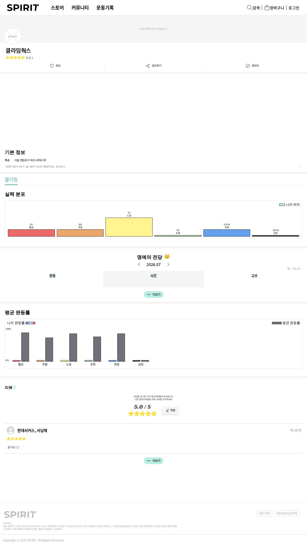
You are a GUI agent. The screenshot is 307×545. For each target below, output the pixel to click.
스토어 (57, 7)
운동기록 (105, 7)
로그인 (294, 8)
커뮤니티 (80, 7)
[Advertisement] (153, 109)
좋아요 (13, 447)
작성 (170, 410)
